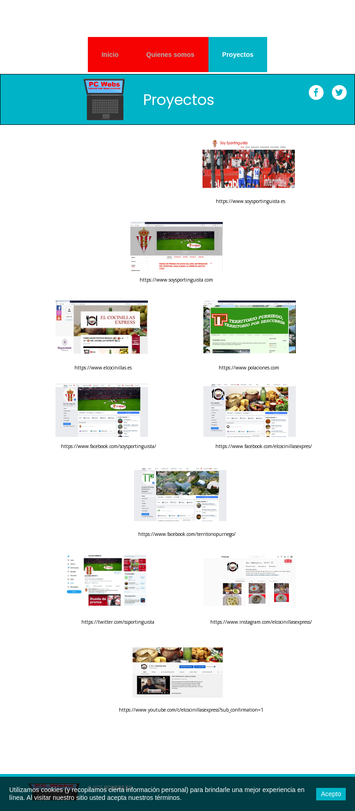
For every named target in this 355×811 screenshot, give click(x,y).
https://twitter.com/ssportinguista (117, 622)
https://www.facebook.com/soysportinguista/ (108, 446)
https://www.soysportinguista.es (250, 201)
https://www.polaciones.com (249, 367)
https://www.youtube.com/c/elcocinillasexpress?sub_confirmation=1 (191, 710)
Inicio (110, 54)
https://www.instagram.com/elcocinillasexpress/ (261, 622)
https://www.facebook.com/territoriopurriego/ (187, 534)
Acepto (331, 794)
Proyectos (238, 54)
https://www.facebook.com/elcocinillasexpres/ (263, 446)
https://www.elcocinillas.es (103, 367)
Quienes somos (170, 54)
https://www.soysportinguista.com (176, 279)
